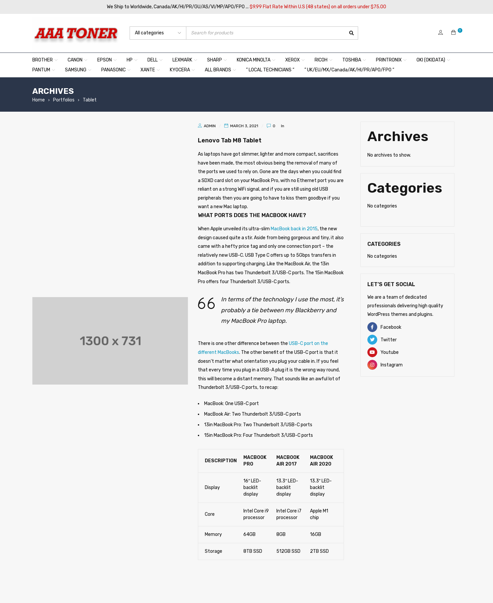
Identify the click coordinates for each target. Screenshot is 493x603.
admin (210, 126)
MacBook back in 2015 (294, 229)
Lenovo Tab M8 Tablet (240, 139)
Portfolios (64, 100)
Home (38, 100)
